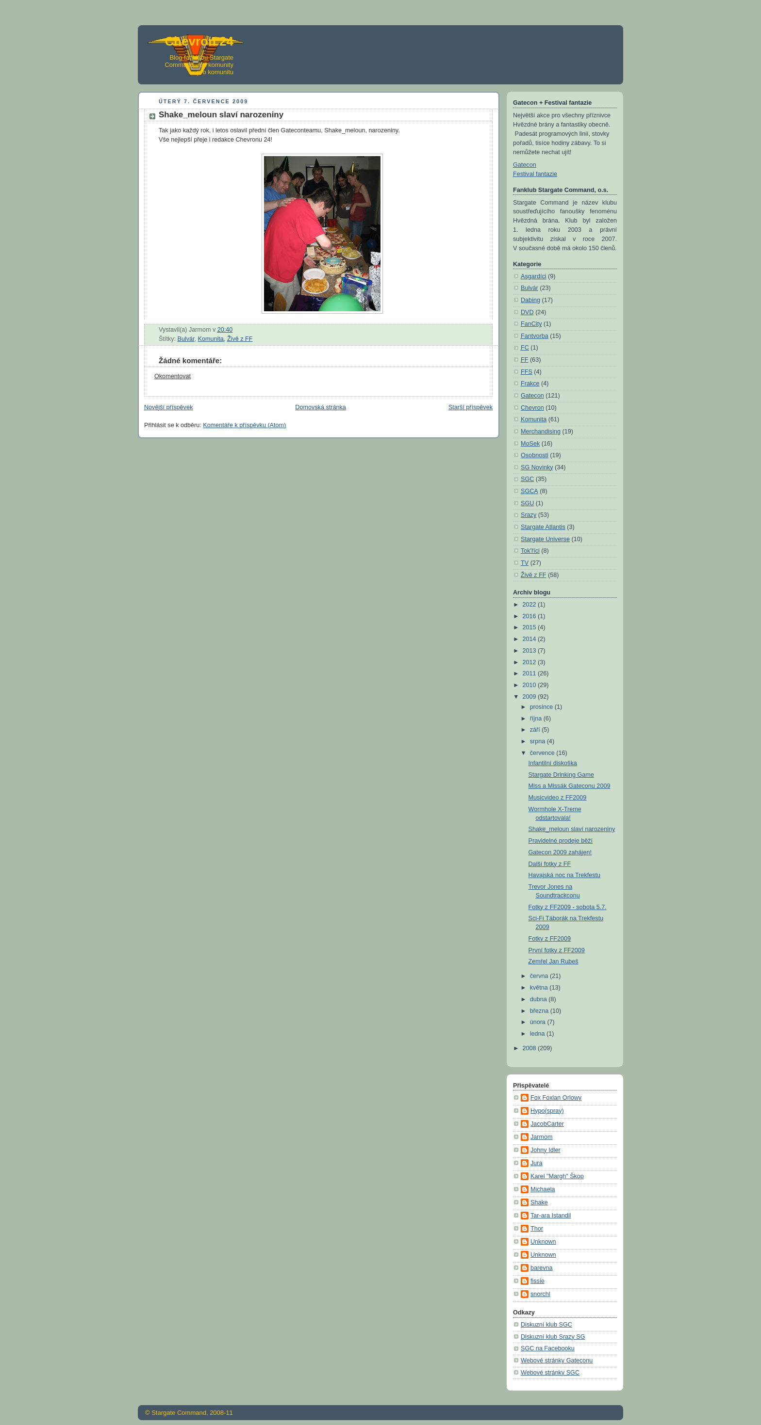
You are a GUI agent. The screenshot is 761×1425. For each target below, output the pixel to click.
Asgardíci (533, 276)
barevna (541, 1268)
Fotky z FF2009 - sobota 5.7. (568, 907)
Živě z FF (240, 339)
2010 (530, 685)
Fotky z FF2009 (550, 938)
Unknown (543, 1241)
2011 (530, 673)
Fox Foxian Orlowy (555, 1097)
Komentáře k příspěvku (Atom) (244, 425)
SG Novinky (537, 467)
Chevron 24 (199, 41)
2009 (530, 696)
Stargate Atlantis (543, 527)
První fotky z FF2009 (557, 950)
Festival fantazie (535, 174)
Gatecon (524, 164)
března (540, 1011)
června (540, 976)
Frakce (530, 383)
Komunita (211, 339)
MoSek (530, 443)
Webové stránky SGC (550, 1372)
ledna (538, 1033)
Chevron (532, 407)
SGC (527, 479)
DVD (527, 312)
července (543, 753)
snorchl (540, 1294)
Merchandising (541, 431)
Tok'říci (530, 550)
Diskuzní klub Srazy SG (553, 1336)
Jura (536, 1163)
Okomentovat (172, 376)
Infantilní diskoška (553, 763)
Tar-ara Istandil (550, 1215)
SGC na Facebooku (548, 1348)
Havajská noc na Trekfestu (565, 875)
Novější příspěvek (168, 407)
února (538, 1022)
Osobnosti (534, 455)
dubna (539, 999)
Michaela (542, 1189)
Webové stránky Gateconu (557, 1360)
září (536, 729)
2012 (530, 662)
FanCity (531, 323)
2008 (530, 1048)
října (537, 718)
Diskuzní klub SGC (546, 1324)
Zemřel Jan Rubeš (554, 961)
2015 (530, 627)
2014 (530, 639)
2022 (530, 604)
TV (525, 563)
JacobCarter (547, 1124)
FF (524, 359)
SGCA (529, 491)
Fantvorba (534, 336)
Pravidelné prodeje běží (561, 840)
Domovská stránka (320, 407)
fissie (537, 1281)
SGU (527, 503)
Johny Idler (545, 1150)
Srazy (528, 515)
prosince (542, 707)
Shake (539, 1202)
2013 (530, 650)
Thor (536, 1228)
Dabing (530, 300)
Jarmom (541, 1137)
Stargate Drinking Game (561, 774)
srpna (538, 741)
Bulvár (186, 339)
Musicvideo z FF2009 (558, 797)
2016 (530, 616)
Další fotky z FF (550, 864)
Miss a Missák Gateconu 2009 (570, 786)
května (540, 987)
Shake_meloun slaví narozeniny (572, 829)
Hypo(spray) (547, 1110)
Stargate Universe (545, 539)
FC (525, 347)
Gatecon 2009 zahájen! (560, 852)
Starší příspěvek (470, 407)
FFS (526, 371)
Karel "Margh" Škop (557, 1176)
